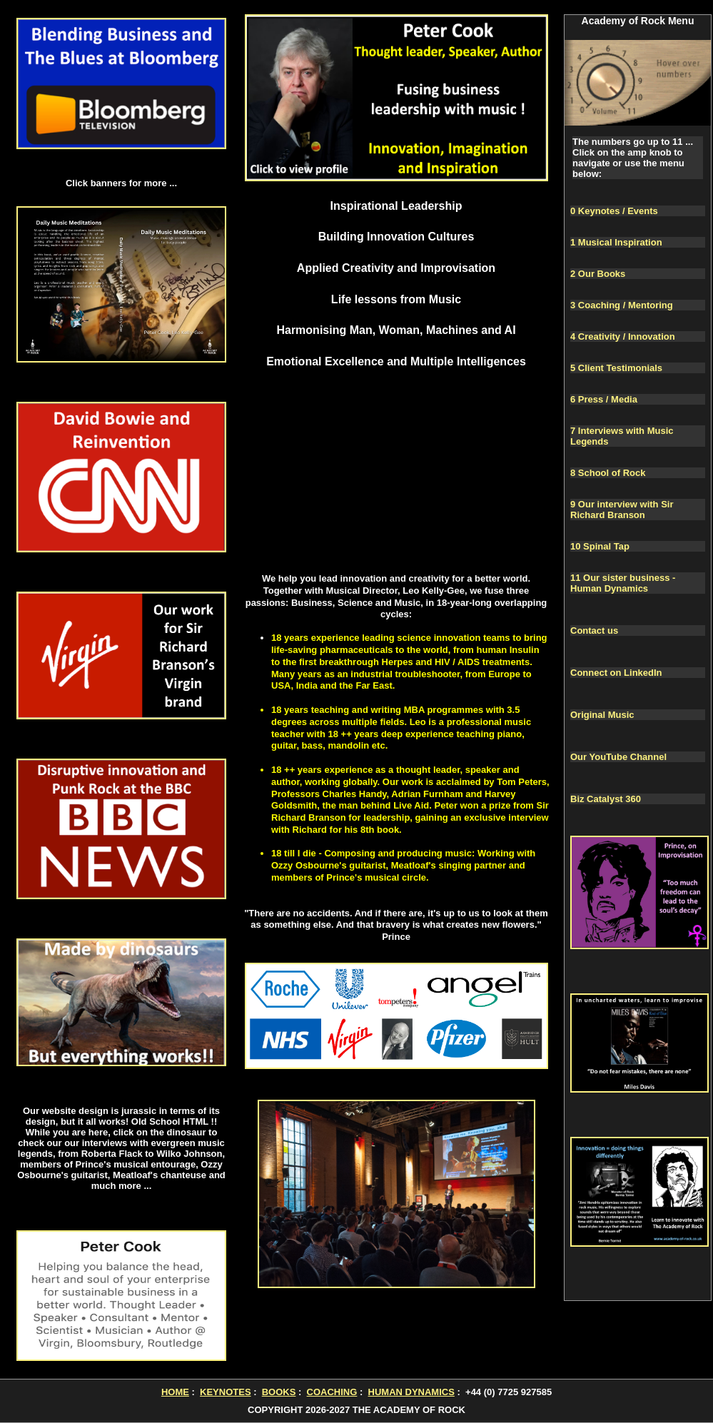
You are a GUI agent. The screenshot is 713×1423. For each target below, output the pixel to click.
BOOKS (279, 1392)
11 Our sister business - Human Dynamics (622, 583)
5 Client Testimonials (616, 368)
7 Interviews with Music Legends (622, 436)
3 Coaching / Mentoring (621, 305)
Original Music (602, 714)
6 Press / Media (603, 399)
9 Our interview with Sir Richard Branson (621, 509)
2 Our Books (597, 273)
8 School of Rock (607, 472)
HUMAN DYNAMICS (411, 1392)
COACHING (332, 1392)
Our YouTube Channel (618, 756)
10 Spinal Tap (599, 546)
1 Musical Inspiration (616, 242)
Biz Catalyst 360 (605, 799)
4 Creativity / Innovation (622, 336)
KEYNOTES (225, 1392)
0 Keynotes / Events (614, 211)
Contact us (594, 630)
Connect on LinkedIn (616, 672)
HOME (175, 1392)
